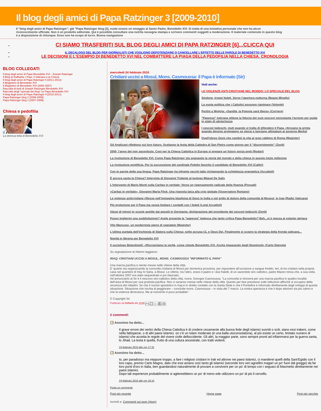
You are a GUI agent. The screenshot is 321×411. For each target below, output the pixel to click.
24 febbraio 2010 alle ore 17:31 (136, 347)
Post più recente (120, 393)
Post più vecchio (307, 393)
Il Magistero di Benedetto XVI (20, 82)
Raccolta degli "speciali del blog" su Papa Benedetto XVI (35, 91)
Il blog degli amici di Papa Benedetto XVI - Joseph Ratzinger (38, 74)
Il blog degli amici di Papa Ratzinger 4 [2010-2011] (32, 94)
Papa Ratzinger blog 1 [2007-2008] (23, 100)
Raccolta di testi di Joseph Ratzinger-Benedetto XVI (33, 88)
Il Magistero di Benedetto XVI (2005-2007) (27, 85)
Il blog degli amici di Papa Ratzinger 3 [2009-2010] (117, 17)
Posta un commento (121, 387)
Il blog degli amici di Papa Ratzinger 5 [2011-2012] (32, 79)
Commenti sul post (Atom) (139, 401)
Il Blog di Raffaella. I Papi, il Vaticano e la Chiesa (31, 76)
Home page (213, 393)
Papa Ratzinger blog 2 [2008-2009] (23, 97)
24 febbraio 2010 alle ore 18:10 (136, 380)
